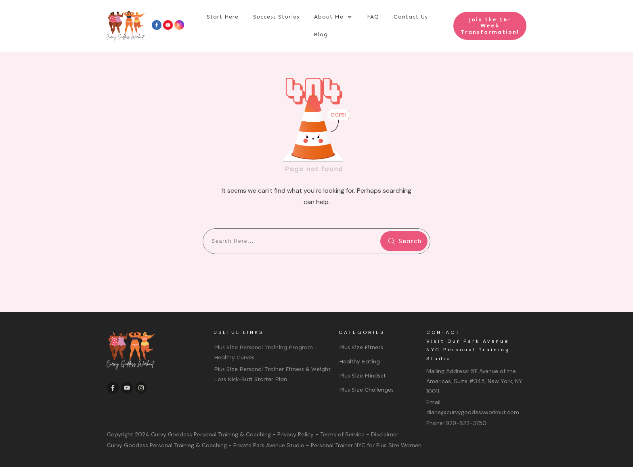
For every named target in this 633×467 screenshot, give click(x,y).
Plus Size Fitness (361, 347)
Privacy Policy (295, 434)
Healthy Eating (359, 361)
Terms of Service (342, 434)
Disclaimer (384, 434)
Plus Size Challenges (366, 389)
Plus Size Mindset (362, 375)
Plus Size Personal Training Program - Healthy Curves (265, 352)
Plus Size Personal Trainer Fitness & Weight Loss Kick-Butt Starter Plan (272, 374)
